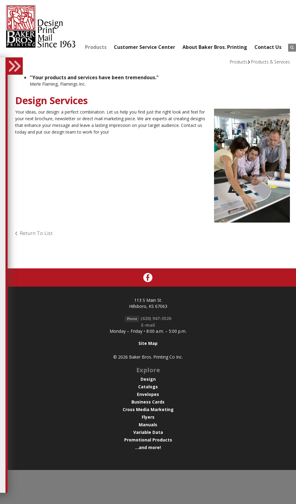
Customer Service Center (144, 47)
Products (96, 47)
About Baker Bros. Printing (214, 47)
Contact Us (267, 47)
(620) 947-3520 (156, 318)
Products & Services (270, 62)
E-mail (148, 325)
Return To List (36, 233)
